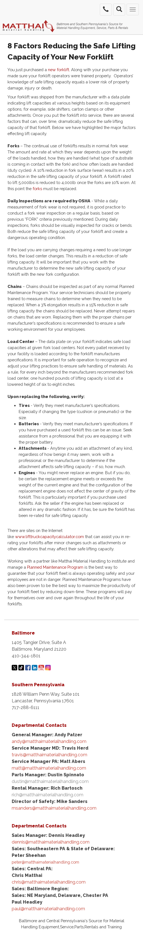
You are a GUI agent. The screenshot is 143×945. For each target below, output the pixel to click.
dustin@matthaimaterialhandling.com (50, 781)
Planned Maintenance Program (55, 567)
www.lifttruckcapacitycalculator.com (49, 536)
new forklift (58, 69)
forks (38, 188)
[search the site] (119, 10)
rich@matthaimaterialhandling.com (47, 794)
